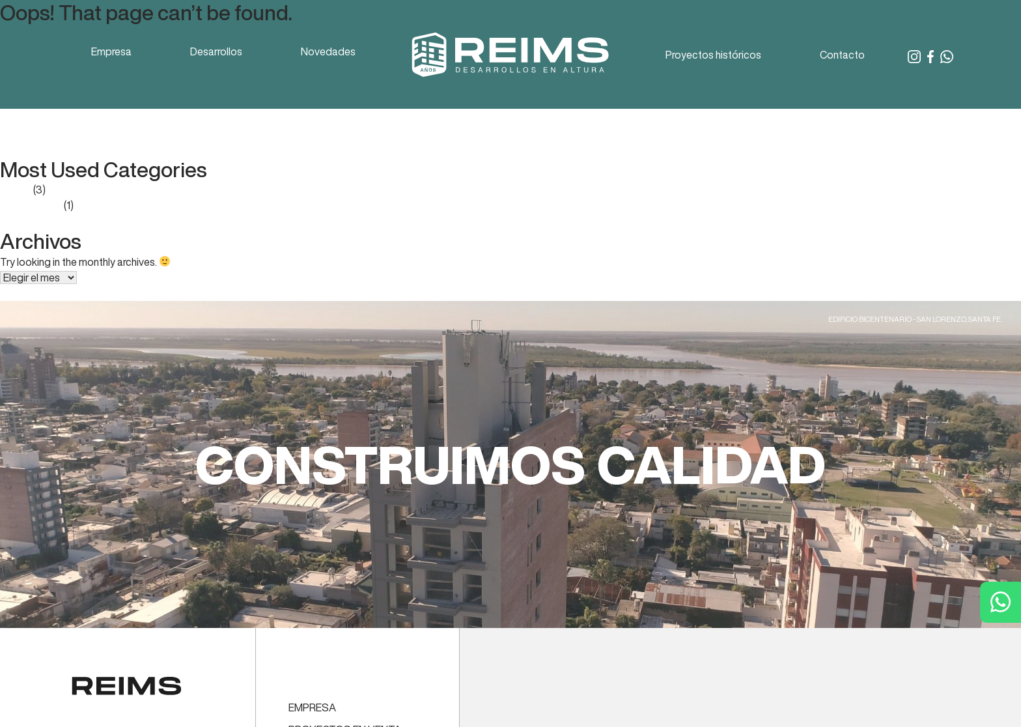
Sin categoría (31, 205)
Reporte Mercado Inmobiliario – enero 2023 (99, 118)
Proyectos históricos (713, 55)
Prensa (15, 189)
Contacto (842, 55)
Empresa (111, 51)
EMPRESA (312, 707)
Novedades (328, 51)
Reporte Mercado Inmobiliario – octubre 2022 (104, 133)
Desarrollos (216, 51)
